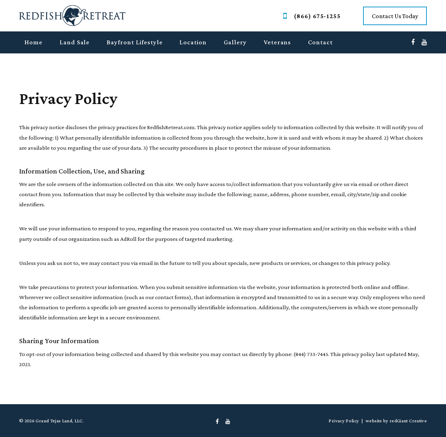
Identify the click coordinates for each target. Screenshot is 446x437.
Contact (320, 42)
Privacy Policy (344, 420)
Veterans (277, 42)
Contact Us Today (395, 16)
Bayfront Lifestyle (134, 42)
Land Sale (75, 42)
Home (33, 42)
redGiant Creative (408, 420)
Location (193, 42)
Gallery (235, 42)
